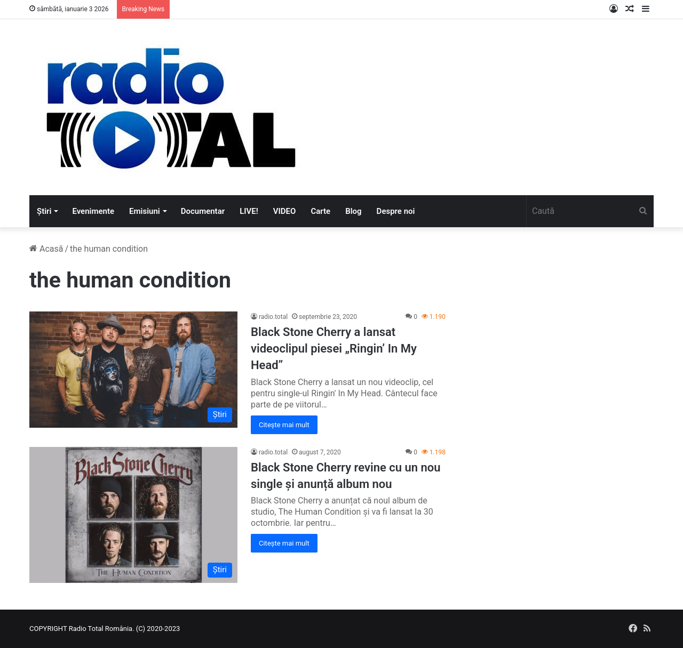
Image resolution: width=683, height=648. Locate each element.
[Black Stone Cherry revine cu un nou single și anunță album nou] (133, 515)
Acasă (46, 249)
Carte (320, 211)
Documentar (203, 211)
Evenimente (93, 211)
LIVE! (249, 211)
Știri (44, 211)
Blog (353, 211)
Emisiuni (144, 211)
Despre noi (396, 211)
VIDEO (284, 211)
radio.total (273, 317)
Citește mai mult (284, 425)
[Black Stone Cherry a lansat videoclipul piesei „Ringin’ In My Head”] (133, 369)
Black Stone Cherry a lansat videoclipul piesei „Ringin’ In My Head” (334, 348)
